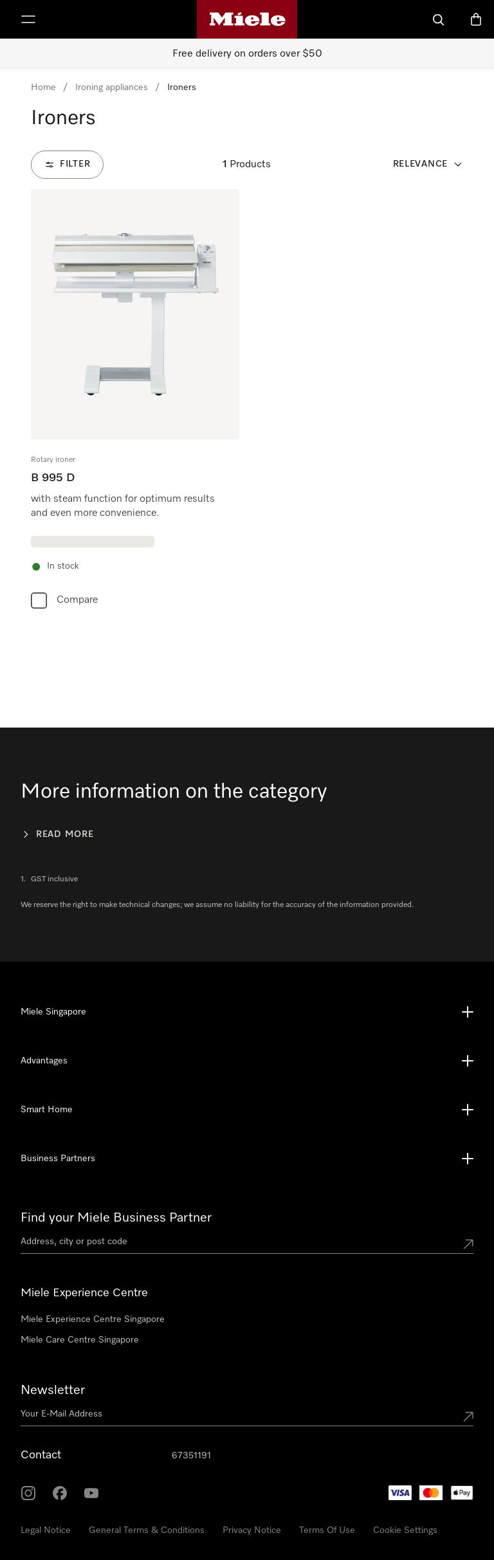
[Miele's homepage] (247, 19)
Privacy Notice (252, 1530)
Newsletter (53, 1390)
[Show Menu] (28, 19)
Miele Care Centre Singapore (80, 1339)
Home (43, 87)
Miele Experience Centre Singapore (93, 1319)
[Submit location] (468, 1244)
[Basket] (476, 19)
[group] (135, 401)
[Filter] (67, 165)
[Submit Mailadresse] (468, 1416)
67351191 (191, 1455)
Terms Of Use (327, 1530)
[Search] (438, 19)
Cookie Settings (405, 1530)
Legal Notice (46, 1530)
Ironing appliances (111, 87)
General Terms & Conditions (147, 1530)
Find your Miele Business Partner (116, 1217)
